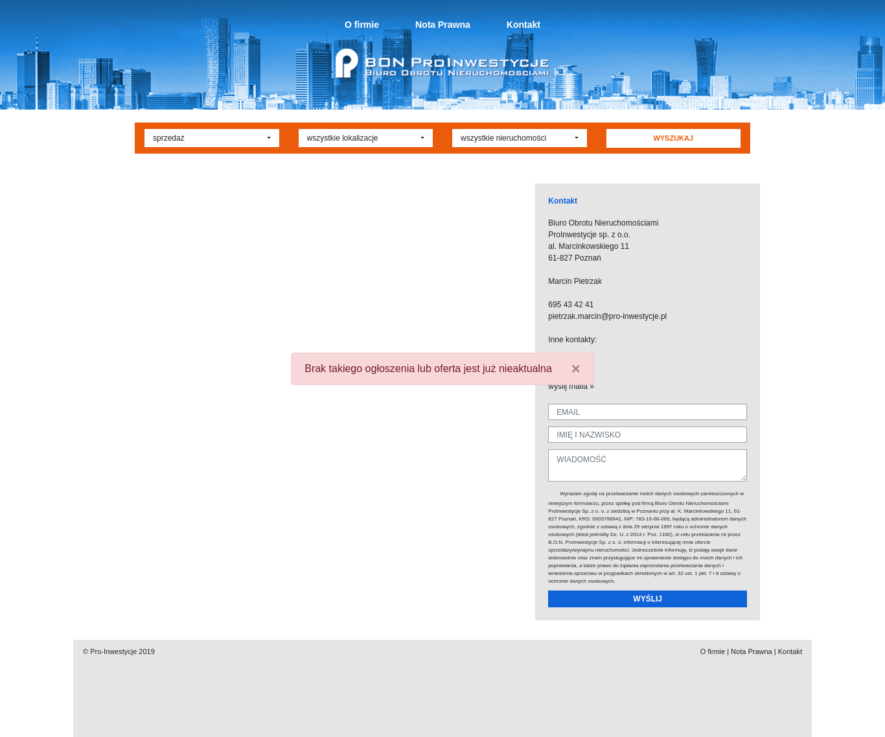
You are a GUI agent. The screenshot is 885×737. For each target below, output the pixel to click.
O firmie (362, 24)
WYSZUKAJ (673, 138)
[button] (211, 138)
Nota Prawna (442, 24)
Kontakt (523, 24)
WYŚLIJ (647, 598)
